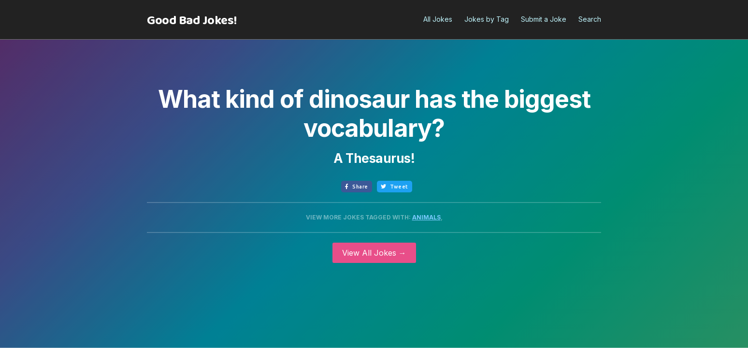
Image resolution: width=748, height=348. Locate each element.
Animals (426, 217)
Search (589, 19)
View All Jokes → (374, 253)
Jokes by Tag (486, 19)
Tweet (394, 186)
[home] (192, 20)
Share (356, 186)
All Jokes (437, 19)
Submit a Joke (543, 19)
